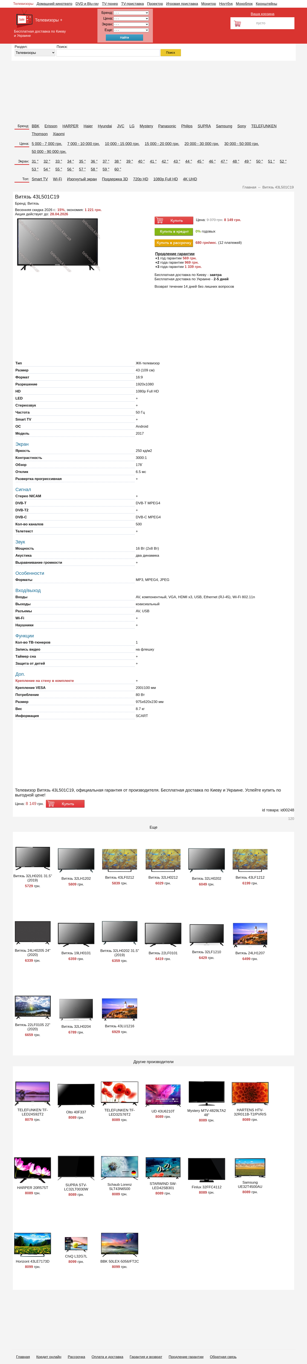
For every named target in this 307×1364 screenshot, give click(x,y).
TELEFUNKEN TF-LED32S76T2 (119, 1112)
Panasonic (167, 126)
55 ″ (58, 169)
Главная (23, 1357)
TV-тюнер (110, 4)
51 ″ (271, 161)
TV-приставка (132, 4)
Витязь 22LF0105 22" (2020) (32, 1027)
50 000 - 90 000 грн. (49, 151)
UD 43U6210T (163, 1111)
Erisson (51, 126)
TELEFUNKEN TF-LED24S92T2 (32, 1112)
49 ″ (247, 161)
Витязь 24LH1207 (250, 953)
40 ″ (141, 161)
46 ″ (212, 161)
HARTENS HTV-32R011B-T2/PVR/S (250, 1112)
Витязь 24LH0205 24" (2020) (33, 953)
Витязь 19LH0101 (76, 953)
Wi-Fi (57, 179)
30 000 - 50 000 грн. (241, 144)
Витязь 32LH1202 (76, 879)
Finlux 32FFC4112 (207, 1187)
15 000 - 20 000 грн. (162, 144)
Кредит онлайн (48, 1357)
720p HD (140, 179)
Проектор (155, 4)
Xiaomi (59, 134)
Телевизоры (23, 4)
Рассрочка (76, 1357)
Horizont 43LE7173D (32, 1261)
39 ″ (129, 161)
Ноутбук (226, 4)
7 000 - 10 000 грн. (83, 144)
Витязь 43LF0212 (119, 877)
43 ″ (177, 161)
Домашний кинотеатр (54, 4)
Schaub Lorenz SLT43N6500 (119, 1187)
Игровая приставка (182, 4)
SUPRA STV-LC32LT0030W (76, 1187)
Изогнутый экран (82, 179)
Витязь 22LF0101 (163, 953)
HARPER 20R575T (32, 1188)
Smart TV (40, 179)
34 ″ (70, 161)
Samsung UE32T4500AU (250, 1184)
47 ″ (224, 161)
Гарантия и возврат (146, 1357)
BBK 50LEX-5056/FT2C (119, 1261)
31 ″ (35, 161)
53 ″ (35, 169)
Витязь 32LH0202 (206, 879)
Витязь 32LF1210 (206, 952)
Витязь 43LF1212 (250, 877)
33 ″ (58, 161)
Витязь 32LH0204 (76, 1027)
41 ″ (153, 161)
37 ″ (106, 161)
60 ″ (117, 169)
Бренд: (23, 126)
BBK (35, 126)
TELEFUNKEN (264, 126)
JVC (120, 126)
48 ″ (236, 161)
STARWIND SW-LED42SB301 (163, 1186)
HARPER (70, 126)
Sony (241, 126)
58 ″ (94, 169)
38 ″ (117, 161)
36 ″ (94, 161)
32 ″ (46, 161)
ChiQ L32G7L (76, 1256)
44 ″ (188, 161)
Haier (88, 126)
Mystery (146, 126)
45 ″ (200, 161)
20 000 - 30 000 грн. (201, 144)
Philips (187, 126)
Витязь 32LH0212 (163, 877)
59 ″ (106, 169)
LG (132, 126)
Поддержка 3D (115, 179)
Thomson (40, 134)
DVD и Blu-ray (87, 4)
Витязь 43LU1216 (119, 1026)
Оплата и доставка (107, 1357)
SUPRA (204, 126)
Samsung (224, 126)
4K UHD (190, 179)
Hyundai (105, 126)
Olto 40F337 (76, 1112)
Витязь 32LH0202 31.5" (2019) (119, 953)
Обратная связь (223, 1357)
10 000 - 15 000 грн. (122, 144)
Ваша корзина (262, 14)
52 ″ (283, 161)
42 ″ (165, 161)
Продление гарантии (186, 1357)
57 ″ (82, 169)
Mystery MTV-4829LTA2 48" (206, 1113)
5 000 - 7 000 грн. (47, 144)
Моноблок (244, 4)
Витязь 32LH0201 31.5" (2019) (32, 878)
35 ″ (82, 161)
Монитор (208, 4)
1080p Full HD (165, 179)
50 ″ (259, 161)
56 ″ (70, 169)
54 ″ (46, 169)
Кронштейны (266, 4)
